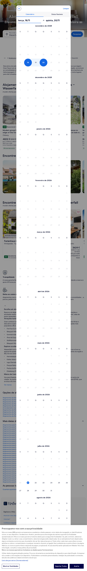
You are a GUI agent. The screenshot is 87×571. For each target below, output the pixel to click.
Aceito (76, 566)
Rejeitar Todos (61, 566)
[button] (59, 38)
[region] (43, 548)
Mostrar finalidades (10, 566)
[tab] (30, 14)
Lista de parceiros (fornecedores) (15, 560)
